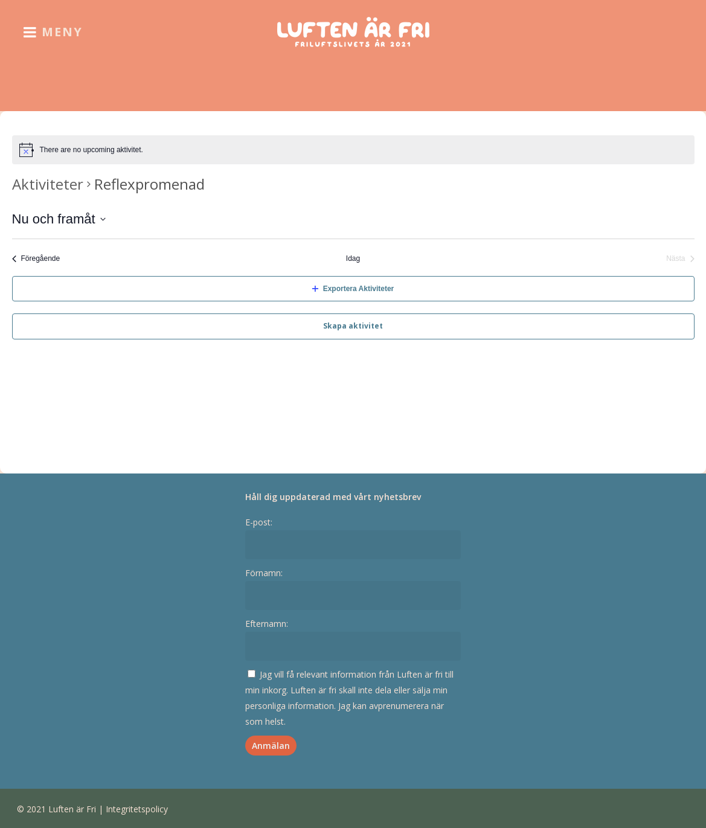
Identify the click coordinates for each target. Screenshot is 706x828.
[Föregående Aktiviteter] (36, 259)
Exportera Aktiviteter (353, 288)
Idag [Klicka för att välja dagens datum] (353, 258)
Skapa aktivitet (353, 326)
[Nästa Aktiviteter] (680, 259)
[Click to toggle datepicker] (59, 219)
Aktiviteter (47, 184)
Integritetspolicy (137, 809)
